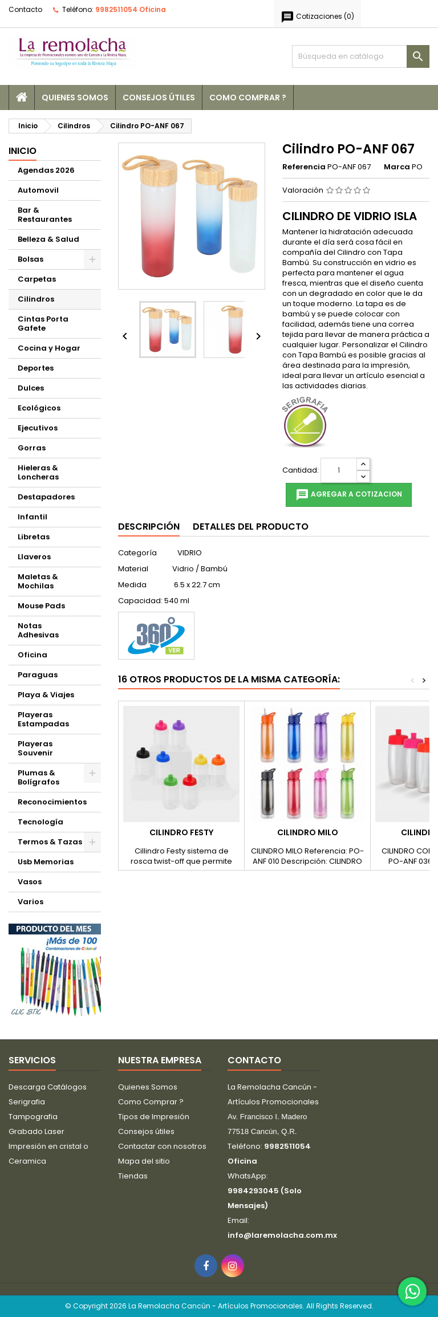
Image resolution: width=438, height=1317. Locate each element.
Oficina (32, 654)
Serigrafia (27, 1101)
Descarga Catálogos (48, 1087)
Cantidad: (300, 470)
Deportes (36, 368)
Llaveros (34, 556)
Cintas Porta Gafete (43, 324)
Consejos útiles (159, 97)
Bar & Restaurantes (45, 215)
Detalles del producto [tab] (251, 526)
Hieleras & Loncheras (38, 472)
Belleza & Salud (48, 239)
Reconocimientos (52, 801)
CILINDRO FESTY (181, 832)
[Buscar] (360, 56)
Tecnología (40, 821)
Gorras (32, 447)
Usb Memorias (46, 861)
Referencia (304, 167)
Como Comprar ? (247, 97)
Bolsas (30, 259)
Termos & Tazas (50, 841)
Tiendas (133, 1175)
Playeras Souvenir (35, 748)
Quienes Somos (75, 97)
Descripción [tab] (149, 526)
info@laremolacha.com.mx (282, 1235)
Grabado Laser (36, 1131)
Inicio (22, 150)
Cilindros (36, 299)
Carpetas (37, 279)
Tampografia (33, 1116)
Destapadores (46, 496)
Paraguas (38, 674)
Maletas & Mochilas (38, 581)
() (317, 17)
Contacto (25, 9)
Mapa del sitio (144, 1161)
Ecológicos (39, 408)
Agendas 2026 (46, 170)
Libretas (34, 536)
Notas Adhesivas (38, 630)
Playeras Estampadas (43, 719)
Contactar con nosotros (162, 1146)
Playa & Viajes (46, 694)
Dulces (31, 388)
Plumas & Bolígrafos (38, 777)
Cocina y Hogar (49, 348)
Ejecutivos (38, 427)
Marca (397, 167)
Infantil (32, 516)
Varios (30, 901)
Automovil (38, 190)
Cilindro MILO (307, 832)
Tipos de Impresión (153, 1116)
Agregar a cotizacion (348, 495)
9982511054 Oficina (130, 9)
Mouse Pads (41, 605)
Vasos (30, 881)
